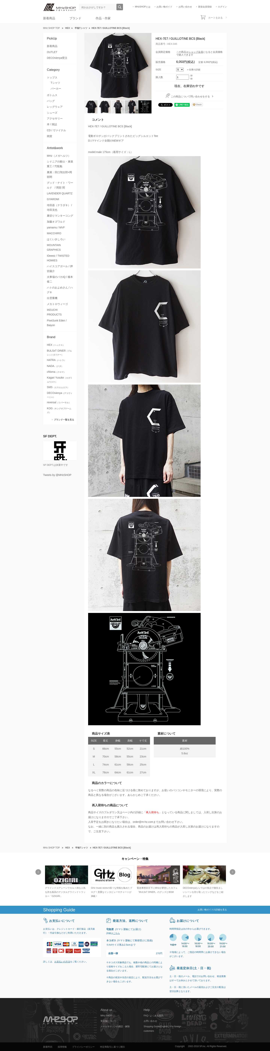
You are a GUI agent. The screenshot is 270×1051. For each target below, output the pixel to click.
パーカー (56, 88)
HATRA (56, 360)
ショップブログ (194, 1015)
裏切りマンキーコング (60, 215)
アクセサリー (55, 118)
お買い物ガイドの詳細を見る (212, 910)
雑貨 (49, 136)
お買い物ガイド (164, 7)
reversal (59, 402)
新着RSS (47, 1047)
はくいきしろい (56, 239)
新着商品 (49, 18)
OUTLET (52, 52)
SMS (58, 387)
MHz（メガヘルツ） (59, 155)
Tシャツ (55, 82)
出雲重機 (52, 298)
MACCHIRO (54, 233)
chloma (56, 371)
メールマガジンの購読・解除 (115, 1026)
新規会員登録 (205, 7)
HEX (56, 345)
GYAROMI (53, 199)
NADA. (55, 366)
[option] (66, 881)
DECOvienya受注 (57, 58)
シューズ (52, 112)
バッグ (51, 101)
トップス (52, 77)
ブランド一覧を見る (64, 419)
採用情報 (62, 1047)
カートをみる (215, 17)
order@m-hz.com (143, 822)
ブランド (75, 18)
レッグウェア (55, 106)
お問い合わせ (185, 7)
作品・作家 (103, 18)
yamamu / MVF (56, 227)
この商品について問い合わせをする (190, 96)
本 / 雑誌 (52, 124)
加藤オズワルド (56, 221)
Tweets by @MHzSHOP (57, 475)
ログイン (222, 7)
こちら (116, 933)
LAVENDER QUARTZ (59, 193)
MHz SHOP (106, 1015)
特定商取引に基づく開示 (112, 1047)
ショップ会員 (195, 52)
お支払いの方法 (62, 962)
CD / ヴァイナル (56, 130)
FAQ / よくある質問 (153, 1015)
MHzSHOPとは (142, 7)
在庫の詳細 (194, 70)
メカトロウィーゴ (57, 304)
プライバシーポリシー (83, 1047)
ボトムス (52, 95)
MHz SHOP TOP (51, 28)
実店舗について (108, 1021)
